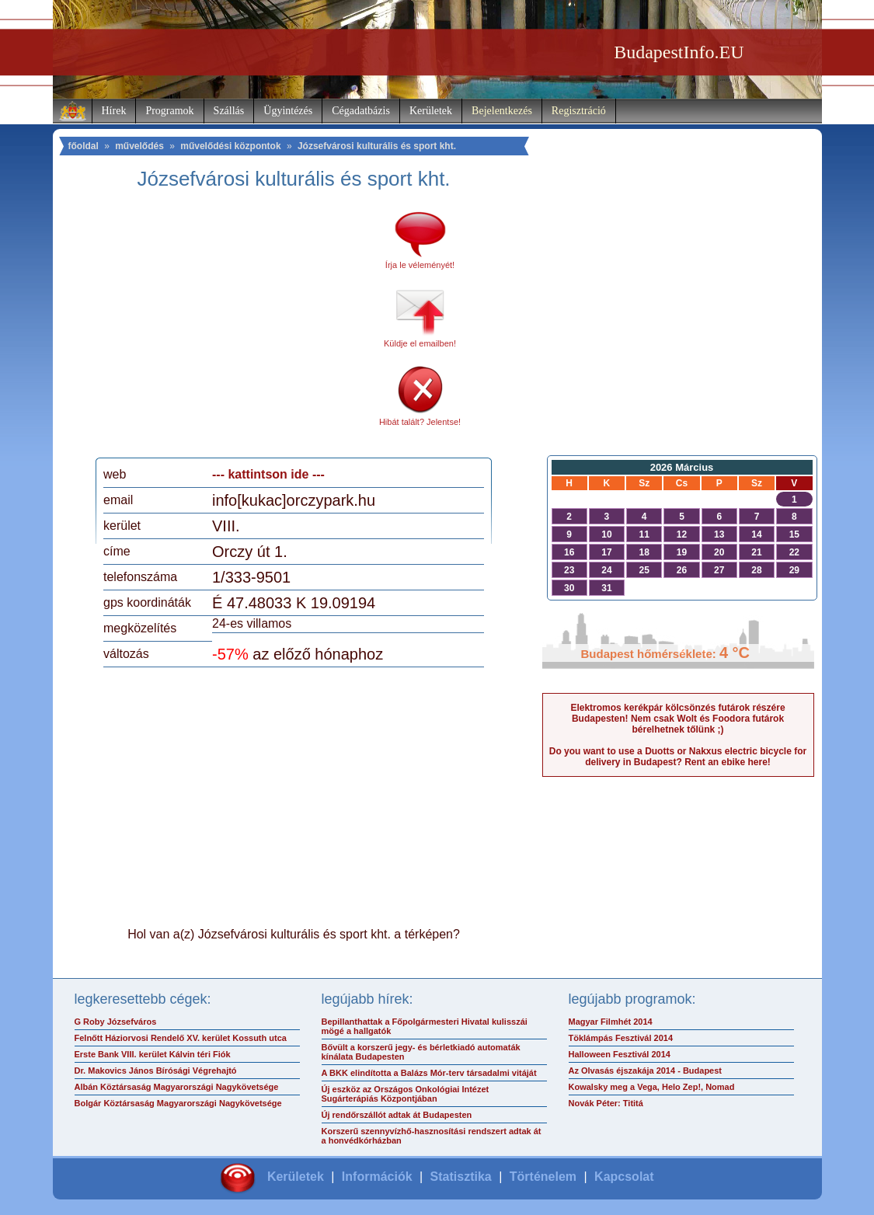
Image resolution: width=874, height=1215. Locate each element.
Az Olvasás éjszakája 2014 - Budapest (646, 1070)
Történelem (543, 1176)
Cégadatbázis (361, 111)
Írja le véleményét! (419, 265)
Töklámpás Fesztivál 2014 (621, 1038)
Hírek (114, 111)
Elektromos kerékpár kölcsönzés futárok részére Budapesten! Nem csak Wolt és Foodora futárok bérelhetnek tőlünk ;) (677, 718)
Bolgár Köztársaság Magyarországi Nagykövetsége (178, 1103)
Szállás (229, 111)
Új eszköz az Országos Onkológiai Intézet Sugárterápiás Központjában (405, 1093)
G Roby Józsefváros (116, 1021)
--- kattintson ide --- (268, 474)
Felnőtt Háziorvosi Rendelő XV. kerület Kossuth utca (181, 1038)
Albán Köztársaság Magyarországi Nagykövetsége (177, 1086)
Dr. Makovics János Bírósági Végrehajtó (156, 1070)
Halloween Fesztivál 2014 (619, 1054)
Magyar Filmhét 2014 (611, 1021)
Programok (169, 111)
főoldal (83, 146)
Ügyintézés (287, 111)
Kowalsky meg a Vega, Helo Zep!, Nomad (652, 1086)
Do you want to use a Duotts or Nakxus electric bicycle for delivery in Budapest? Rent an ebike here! (677, 757)
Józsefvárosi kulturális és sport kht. (377, 146)
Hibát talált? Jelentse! (420, 421)
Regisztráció (579, 111)
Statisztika (461, 1176)
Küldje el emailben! (420, 343)
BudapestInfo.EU (678, 52)
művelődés (139, 146)
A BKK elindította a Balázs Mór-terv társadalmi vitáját (429, 1072)
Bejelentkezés (502, 111)
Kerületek (430, 111)
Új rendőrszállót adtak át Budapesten (397, 1114)
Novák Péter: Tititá (606, 1103)
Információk (377, 1176)
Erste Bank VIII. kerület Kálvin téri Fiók (153, 1054)
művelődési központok (230, 146)
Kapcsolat (623, 1176)
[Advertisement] (233, 329)
